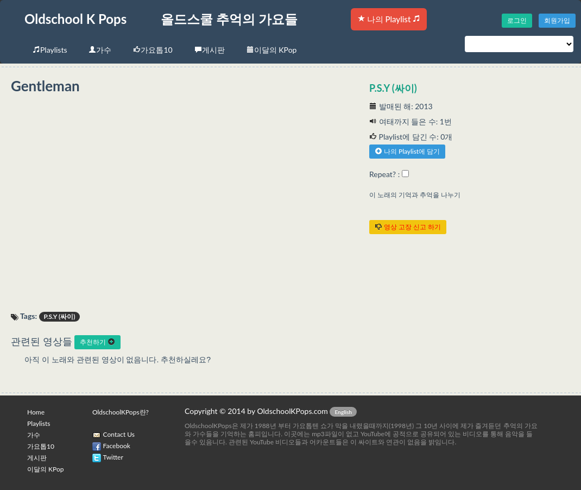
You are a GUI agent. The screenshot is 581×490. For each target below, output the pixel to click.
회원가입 (557, 20)
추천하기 (97, 342)
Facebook (116, 446)
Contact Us (119, 434)
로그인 (517, 20)
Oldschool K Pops (75, 19)
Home (36, 412)
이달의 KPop (272, 49)
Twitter (113, 457)
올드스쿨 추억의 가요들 (229, 19)
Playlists (50, 49)
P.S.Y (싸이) (393, 88)
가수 (100, 49)
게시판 (209, 49)
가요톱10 (152, 49)
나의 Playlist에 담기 (407, 151)
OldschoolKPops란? (120, 412)
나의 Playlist (388, 19)
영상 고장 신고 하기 (408, 227)
